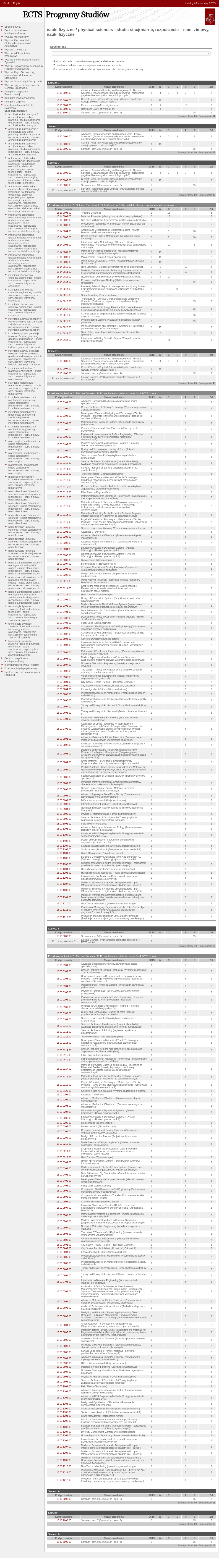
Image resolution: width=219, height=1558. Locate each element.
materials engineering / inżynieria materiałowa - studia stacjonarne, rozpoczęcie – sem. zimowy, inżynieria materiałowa (25, 482)
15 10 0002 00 (64, 93)
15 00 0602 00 (64, 685)
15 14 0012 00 (64, 276)
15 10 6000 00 (64, 1499)
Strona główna (13, 26)
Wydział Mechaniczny (17, 36)
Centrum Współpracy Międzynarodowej (16, 659)
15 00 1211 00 (64, 910)
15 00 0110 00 (64, 463)
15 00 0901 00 (64, 795)
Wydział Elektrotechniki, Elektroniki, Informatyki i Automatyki (18, 43)
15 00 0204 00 (64, 549)
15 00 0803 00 (64, 753)
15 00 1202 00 (64, 858)
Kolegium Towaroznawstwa (20, 98)
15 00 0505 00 (64, 652)
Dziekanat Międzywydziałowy (21, 668)
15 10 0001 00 (64, 100)
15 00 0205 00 (64, 555)
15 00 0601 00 (64, 682)
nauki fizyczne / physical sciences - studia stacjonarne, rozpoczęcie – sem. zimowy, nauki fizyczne (25, 531)
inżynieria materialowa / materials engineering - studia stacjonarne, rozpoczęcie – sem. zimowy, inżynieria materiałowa (24, 373)
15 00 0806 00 (64, 777)
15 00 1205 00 (64, 873)
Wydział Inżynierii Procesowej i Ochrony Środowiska (22, 86)
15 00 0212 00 (64, 594)
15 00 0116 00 (64, 497)
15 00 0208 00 (64, 569)
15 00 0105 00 (64, 429)
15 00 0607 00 (64, 706)
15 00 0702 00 (64, 729)
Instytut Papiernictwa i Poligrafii (22, 664)
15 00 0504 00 (64, 645)
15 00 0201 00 (64, 532)
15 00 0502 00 (64, 634)
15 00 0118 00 (64, 514)
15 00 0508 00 (64, 671)
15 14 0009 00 (64, 262)
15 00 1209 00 (64, 897)
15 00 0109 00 (64, 457)
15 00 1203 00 (64, 864)
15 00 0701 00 (64, 719)
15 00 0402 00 (64, 618)
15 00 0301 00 (64, 599)
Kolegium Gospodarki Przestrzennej (17, 93)
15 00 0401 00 (64, 612)
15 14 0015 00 (64, 295)
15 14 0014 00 (64, 289)
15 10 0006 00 (64, 173)
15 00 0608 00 (64, 713)
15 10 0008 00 (64, 361)
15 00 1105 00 (64, 849)
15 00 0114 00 (64, 487)
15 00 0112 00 (64, 474)
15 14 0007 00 (64, 252)
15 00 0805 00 (64, 769)
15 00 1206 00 (64, 878)
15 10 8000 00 (64, 1542)
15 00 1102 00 (64, 835)
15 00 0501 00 (64, 628)
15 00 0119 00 (64, 522)
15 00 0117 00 (64, 506)
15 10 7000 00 (64, 1520)
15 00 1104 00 (64, 846)
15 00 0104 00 (64, 423)
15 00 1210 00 (64, 903)
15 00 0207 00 (64, 564)
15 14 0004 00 (64, 231)
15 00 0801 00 (64, 739)
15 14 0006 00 (64, 245)
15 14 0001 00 (64, 216)
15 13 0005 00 (64, 213)
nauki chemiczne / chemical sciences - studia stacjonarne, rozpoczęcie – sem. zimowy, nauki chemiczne (25, 495)
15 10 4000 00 (64, 373)
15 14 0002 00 (64, 220)
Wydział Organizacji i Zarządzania (23, 81)
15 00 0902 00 (64, 800)
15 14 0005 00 (64, 237)
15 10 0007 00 (64, 368)
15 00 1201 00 (64, 853)
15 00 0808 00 (64, 789)
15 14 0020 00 (64, 327)
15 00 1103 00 (64, 841)
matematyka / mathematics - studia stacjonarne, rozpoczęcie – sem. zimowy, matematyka (24, 445)
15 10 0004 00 (64, 136)
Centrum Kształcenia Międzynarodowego (16, 31)
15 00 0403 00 (64, 623)
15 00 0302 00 (64, 606)
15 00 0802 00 (64, 745)
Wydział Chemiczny (15, 49)
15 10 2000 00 (64, 149)
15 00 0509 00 (64, 677)
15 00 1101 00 (64, 828)
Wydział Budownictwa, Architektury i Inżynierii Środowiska (24, 67)
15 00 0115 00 (64, 492)
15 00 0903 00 (64, 804)
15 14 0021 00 (64, 333)
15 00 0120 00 (64, 528)
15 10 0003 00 (64, 144)
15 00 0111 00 (64, 469)
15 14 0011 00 (64, 272)
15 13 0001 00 (64, 105)
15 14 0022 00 (64, 339)
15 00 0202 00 (64, 537)
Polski (6, 3)
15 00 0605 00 (64, 694)
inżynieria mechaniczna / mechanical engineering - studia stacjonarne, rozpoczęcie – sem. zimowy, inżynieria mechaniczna (24, 403)
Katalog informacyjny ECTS (200, 3)
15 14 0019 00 (64, 321)
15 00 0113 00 (64, 480)
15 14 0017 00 (64, 309)
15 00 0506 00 (64, 658)
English (17, 3)
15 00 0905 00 (64, 814)
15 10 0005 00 (64, 180)
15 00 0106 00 (64, 437)
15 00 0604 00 (64, 689)
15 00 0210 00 (64, 581)
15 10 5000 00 (64, 936)
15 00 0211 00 (64, 588)
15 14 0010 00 (64, 267)
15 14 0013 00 (64, 281)
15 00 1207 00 (64, 884)
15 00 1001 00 (64, 823)
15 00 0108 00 (64, 450)
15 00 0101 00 (64, 402)
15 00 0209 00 (64, 575)
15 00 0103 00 (64, 416)
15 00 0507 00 (64, 665)
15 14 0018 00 (64, 315)
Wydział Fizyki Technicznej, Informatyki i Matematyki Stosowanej (20, 75)
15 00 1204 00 (64, 869)
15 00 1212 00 (64, 917)
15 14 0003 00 (64, 225)
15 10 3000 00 (64, 185)
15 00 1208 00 (64, 890)
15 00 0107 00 (64, 444)
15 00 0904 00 (64, 809)
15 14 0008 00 (64, 257)
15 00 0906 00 (64, 819)
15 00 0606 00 (64, 700)
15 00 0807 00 (64, 783)
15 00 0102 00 (64, 408)
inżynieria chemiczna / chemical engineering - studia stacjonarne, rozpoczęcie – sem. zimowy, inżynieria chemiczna (24, 280)
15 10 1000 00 (64, 112)
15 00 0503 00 (64, 639)
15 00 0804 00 (64, 762)
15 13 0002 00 (64, 109)
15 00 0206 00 (64, 560)
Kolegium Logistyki (15, 101)
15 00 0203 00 (64, 543)
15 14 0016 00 (64, 301)
